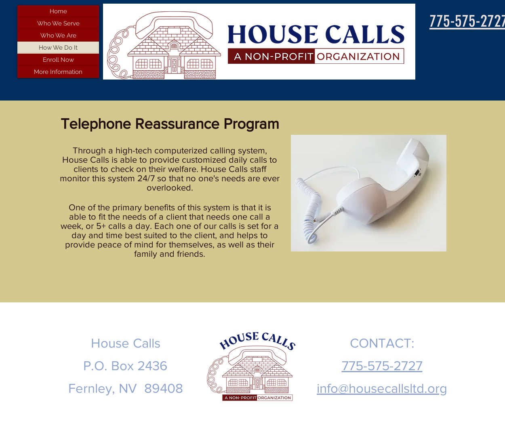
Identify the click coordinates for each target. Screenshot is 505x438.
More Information (58, 71)
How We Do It (58, 47)
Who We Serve (58, 23)
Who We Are (58, 35)
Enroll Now (58, 59)
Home (58, 11)
